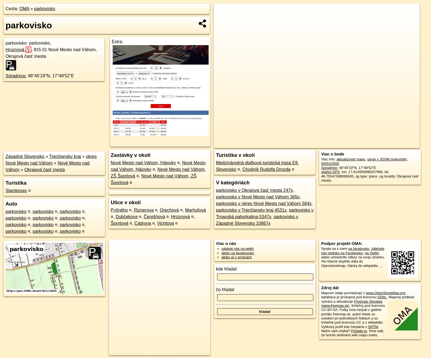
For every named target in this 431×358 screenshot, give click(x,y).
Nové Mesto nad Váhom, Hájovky (143, 162)
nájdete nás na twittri (238, 249)
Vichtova (165, 223)
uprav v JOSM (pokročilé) (387, 159)
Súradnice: (16, 75)
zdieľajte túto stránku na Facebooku (352, 251)
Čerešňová (154, 216)
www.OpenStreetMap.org (385, 293)
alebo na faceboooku (238, 253)
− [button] (223, 21)
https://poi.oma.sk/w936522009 (395, 144)
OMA (24, 8)
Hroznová (18, 50)
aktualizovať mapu (350, 159)
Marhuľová (195, 210)
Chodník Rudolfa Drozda (266, 169)
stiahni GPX (330, 172)
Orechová (169, 210)
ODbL (381, 297)
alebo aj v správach (237, 257)
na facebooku (358, 249)
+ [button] (223, 13)
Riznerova (144, 210)
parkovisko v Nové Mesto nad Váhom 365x (258, 197)
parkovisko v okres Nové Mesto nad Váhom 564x (264, 203)
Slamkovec (16, 190)
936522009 (330, 164)
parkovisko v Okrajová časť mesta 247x (254, 190)
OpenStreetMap (326, 144)
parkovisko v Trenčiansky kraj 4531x (251, 210)
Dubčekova (127, 216)
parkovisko (44, 8)
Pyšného (119, 210)
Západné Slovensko (24, 156)
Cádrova (142, 223)
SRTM (373, 327)
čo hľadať (225, 289)
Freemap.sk (354, 144)
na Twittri (372, 253)
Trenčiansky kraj (65, 156)
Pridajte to (359, 331)
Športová (119, 223)
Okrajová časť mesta (44, 169)
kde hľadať (226, 269)
